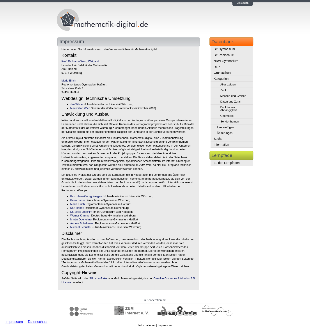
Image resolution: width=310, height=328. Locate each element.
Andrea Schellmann (82, 223)
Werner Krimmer (80, 215)
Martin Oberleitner (81, 219)
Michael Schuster (81, 227)
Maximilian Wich (80, 108)
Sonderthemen (229, 121)
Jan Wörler (77, 104)
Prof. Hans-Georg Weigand (87, 196)
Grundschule (222, 72)
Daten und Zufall (230, 101)
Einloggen (242, 3)
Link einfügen (225, 127)
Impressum (165, 325)
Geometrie (227, 115)
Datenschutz (37, 322)
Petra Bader (77, 200)
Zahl (223, 90)
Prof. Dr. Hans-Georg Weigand (80, 61)
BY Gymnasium (224, 49)
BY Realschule (224, 55)
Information (221, 144)
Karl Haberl (77, 207)
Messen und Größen (233, 96)
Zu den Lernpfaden (227, 163)
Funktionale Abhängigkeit (228, 109)
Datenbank (223, 41)
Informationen (147, 325)
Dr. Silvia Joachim (81, 211)
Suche (218, 138)
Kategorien (221, 78)
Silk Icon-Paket (98, 278)
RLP (217, 67)
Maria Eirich (69, 80)
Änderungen (225, 133)
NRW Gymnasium (226, 61)
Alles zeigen (228, 84)
